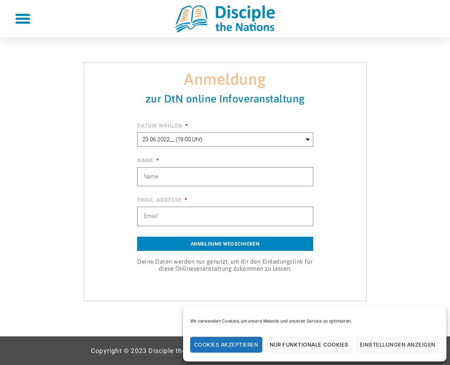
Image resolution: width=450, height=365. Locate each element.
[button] (23, 19)
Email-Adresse (160, 200)
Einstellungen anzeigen (398, 344)
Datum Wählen (160, 126)
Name (146, 160)
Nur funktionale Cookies (309, 344)
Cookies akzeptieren (226, 344)
